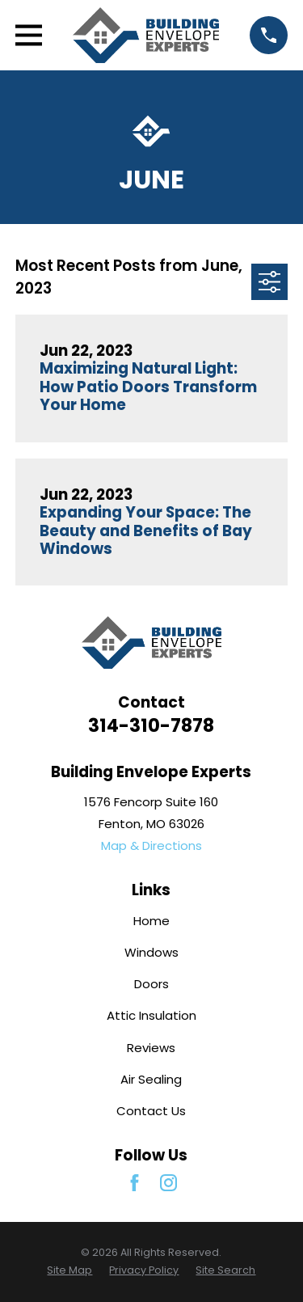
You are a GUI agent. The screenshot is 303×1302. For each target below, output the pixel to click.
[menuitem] (69, 1271)
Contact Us (151, 1110)
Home (151, 920)
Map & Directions (151, 845)
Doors (151, 983)
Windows (151, 952)
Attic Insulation (151, 1015)
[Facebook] (134, 1182)
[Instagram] (168, 1182)
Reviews (151, 1047)
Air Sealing (151, 1079)
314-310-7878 (151, 725)
